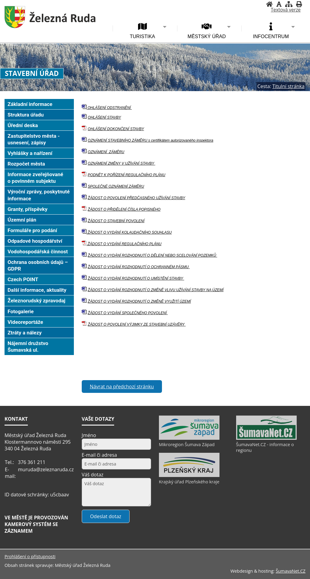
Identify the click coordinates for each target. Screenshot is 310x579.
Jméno (89, 435)
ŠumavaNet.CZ (290, 571)
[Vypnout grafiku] (279, 4)
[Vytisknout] (299, 4)
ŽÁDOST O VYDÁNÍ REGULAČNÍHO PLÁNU (124, 244)
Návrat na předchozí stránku (122, 386)
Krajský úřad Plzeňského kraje (189, 482)
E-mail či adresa (99, 455)
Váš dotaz (93, 474)
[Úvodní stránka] (269, 4)
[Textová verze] (286, 10)
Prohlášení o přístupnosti (30, 556)
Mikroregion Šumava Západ (187, 444)
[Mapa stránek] (288, 4)
